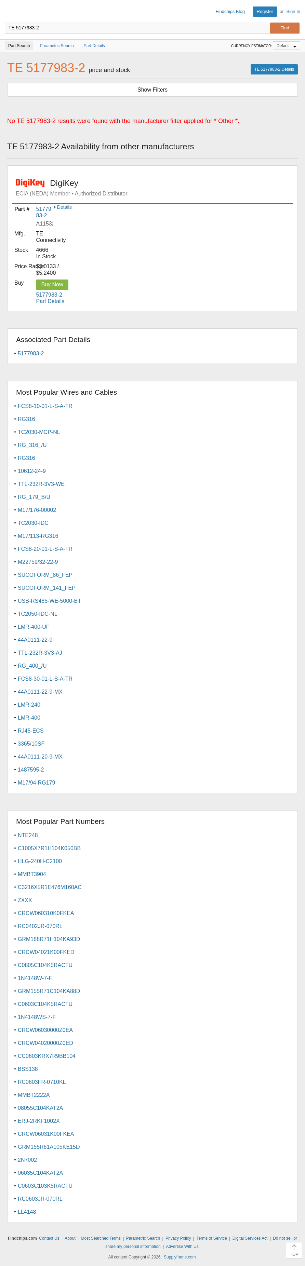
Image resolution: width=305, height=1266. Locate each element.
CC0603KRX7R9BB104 (47, 1056)
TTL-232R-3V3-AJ (40, 653)
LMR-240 (29, 705)
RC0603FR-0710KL (42, 1082)
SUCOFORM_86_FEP (45, 575)
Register (265, 11)
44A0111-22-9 (35, 640)
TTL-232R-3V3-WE (41, 484)
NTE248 (28, 835)
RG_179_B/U (34, 497)
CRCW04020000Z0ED (45, 1043)
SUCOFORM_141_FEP (47, 588)
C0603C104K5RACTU (45, 1004)
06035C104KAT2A (40, 1173)
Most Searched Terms (101, 1238)
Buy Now (52, 284)
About (70, 1238)
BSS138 (28, 1069)
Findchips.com (10, 11)
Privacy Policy (178, 1238)
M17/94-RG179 (36, 783)
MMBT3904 (32, 874)
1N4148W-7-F (35, 978)
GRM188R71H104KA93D (49, 939)
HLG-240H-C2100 (40, 861)
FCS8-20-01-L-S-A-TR (45, 549)
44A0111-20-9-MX (40, 757)
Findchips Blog (230, 11)
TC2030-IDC (33, 523)
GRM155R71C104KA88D (49, 991)
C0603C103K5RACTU (45, 1186)
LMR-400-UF (33, 627)
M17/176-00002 (37, 510)
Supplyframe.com (180, 1257)
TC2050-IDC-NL (37, 614)
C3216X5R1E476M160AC (50, 887)
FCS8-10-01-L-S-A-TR (45, 406)
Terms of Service (211, 1238)
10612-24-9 (32, 471)
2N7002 (27, 1160)
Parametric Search (143, 1238)
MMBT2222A (34, 1095)
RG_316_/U (32, 445)
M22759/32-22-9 (38, 562)
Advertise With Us (182, 1246)
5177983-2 (31, 353)
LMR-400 (29, 718)
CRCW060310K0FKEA (46, 913)
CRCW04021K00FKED (46, 952)
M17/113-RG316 (38, 536)
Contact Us (49, 1238)
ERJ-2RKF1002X (39, 1121)
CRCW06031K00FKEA (46, 1134)
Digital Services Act (250, 1238)
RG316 (26, 419)
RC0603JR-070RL (40, 1199)
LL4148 (27, 1212)
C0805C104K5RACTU (45, 965)
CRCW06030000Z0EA (45, 1030)
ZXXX (25, 900)
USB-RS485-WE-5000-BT (49, 601)
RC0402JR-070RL (40, 926)
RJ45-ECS (31, 731)
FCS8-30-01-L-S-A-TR (45, 679)
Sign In (293, 11)
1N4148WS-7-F (37, 1017)
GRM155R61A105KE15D (49, 1147)
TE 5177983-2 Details (274, 69)
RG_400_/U (32, 666)
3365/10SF (31, 744)
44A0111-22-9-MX (40, 692)
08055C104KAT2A (40, 1108)
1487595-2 (31, 770)
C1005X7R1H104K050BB (49, 848)
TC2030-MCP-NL (39, 432)
